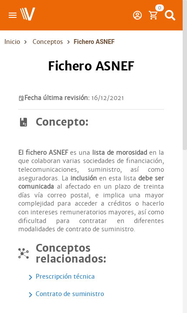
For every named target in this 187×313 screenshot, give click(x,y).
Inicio (12, 42)
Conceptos (48, 42)
